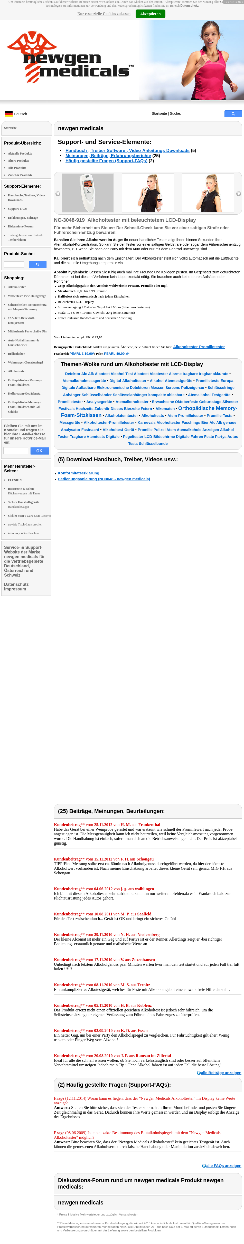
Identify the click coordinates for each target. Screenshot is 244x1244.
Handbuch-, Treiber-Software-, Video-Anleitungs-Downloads (127, 150)
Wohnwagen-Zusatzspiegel (25, 362)
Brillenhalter (16, 354)
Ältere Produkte (18, 160)
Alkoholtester (17, 287)
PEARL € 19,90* (82, 354)
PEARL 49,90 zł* (116, 354)
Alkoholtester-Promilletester (199, 347)
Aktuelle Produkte (20, 153)
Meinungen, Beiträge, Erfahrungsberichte (108, 155)
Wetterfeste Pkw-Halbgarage (27, 296)
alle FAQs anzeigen (223, 1165)
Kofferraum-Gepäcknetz (24, 393)
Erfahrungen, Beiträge (23, 217)
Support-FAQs (17, 208)
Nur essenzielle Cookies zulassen (103, 14)
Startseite (159, 113)
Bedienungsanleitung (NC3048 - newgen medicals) (104, 479)
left (57, 193)
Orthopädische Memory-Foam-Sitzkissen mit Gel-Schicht (24, 406)
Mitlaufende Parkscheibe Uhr (27, 331)
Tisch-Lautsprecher (25, 524)
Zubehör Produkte (20, 175)
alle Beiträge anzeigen (221, 1072)
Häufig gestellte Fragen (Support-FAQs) (106, 160)
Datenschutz (189, 5)
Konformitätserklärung (78, 473)
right (238, 193)
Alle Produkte (17, 168)
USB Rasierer (29, 516)
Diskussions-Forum (20, 226)
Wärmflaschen (23, 533)
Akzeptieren (150, 14)
